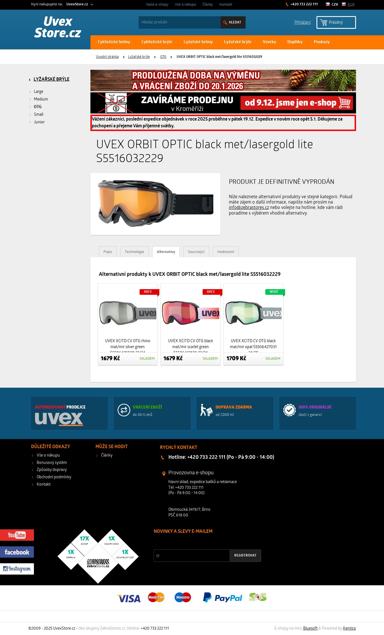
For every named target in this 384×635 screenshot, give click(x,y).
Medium (41, 99)
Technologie (134, 252)
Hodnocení (225, 252)
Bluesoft (310, 629)
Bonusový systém (52, 463)
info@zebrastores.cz (249, 208)
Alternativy (166, 252)
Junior (39, 122)
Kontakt (226, 4)
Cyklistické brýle (157, 42)
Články (208, 4)
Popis (107, 252)
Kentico (349, 629)
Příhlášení (302, 22)
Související (196, 252)
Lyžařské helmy (198, 42)
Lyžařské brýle (237, 42)
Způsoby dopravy (52, 470)
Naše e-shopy (157, 4)
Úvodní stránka (107, 57)
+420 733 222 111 (304, 4)
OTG (163, 57)
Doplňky (295, 42)
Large (38, 92)
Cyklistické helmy (114, 42)
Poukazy (322, 42)
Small (38, 115)
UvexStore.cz (77, 4)
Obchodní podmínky (54, 477)
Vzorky (269, 42)
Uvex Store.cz (57, 28)
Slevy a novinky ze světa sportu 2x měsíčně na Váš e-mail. (202, 542)
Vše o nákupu (185, 4)
